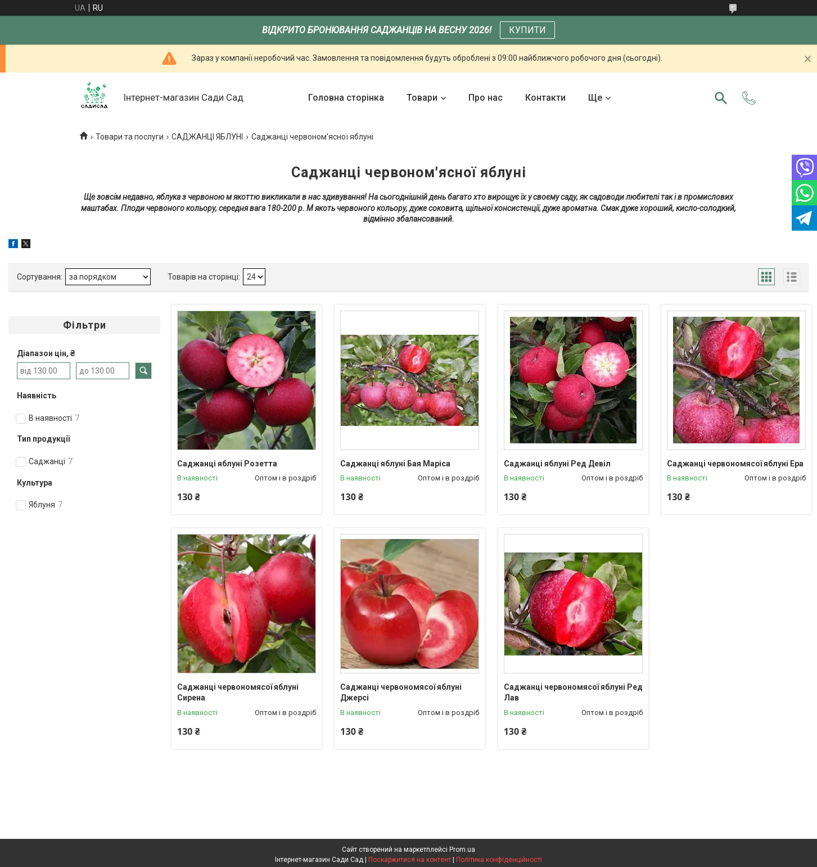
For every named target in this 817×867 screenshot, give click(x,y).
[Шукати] (721, 98)
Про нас (485, 97)
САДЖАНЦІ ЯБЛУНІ (207, 136)
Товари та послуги (130, 136)
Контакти (545, 97)
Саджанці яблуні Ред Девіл (557, 463)
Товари (422, 97)
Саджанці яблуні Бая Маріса (395, 463)
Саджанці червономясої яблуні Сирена (238, 692)
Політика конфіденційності (499, 860)
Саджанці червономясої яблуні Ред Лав (573, 692)
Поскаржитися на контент (409, 860)
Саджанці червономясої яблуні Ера (735, 463)
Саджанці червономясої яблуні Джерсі (401, 692)
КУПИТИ (527, 30)
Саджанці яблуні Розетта (227, 463)
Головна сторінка (346, 97)
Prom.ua (462, 849)
